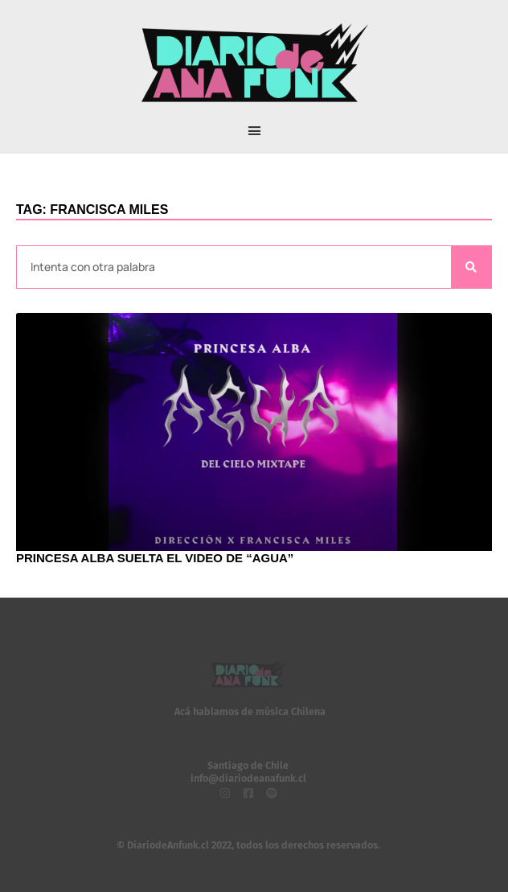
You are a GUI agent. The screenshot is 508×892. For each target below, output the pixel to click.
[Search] (471, 267)
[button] (254, 131)
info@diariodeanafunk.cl (248, 778)
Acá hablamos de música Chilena (250, 711)
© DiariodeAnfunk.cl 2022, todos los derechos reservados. (248, 845)
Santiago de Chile (248, 765)
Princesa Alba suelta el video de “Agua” (154, 558)
